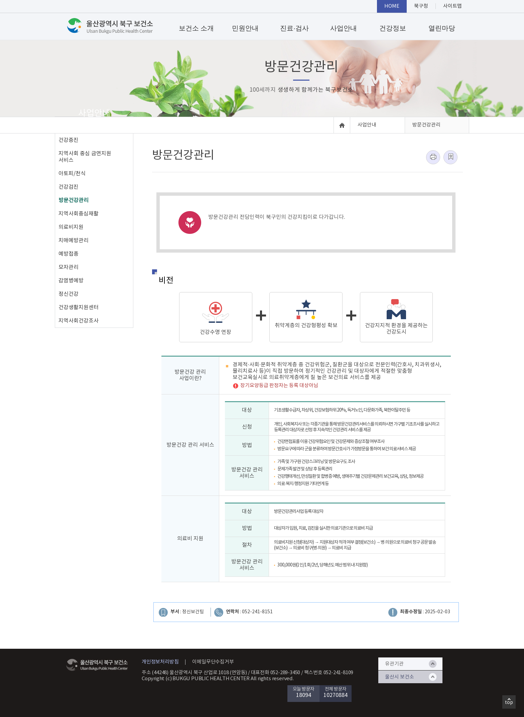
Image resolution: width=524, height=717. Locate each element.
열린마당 (441, 28)
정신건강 (68, 294)
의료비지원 (71, 227)
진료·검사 (294, 28)
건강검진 (68, 187)
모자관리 (68, 267)
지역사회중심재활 (78, 214)
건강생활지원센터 (78, 307)
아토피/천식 (72, 174)
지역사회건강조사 (78, 321)
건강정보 (392, 28)
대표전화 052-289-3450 (275, 673)
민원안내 (245, 28)
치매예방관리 (73, 241)
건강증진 (68, 140)
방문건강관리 (73, 200)
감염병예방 (71, 281)
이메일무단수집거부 (213, 662)
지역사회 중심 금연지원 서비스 (84, 157)
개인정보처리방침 (160, 662)
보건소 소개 (196, 28)
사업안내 (343, 28)
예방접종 (68, 254)
